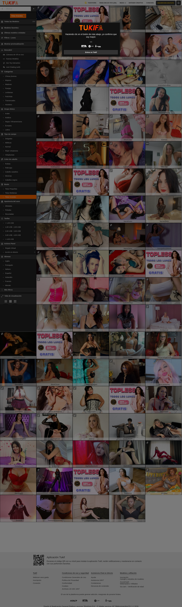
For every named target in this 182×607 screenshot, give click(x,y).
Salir (91, 41)
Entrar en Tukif (91, 52)
